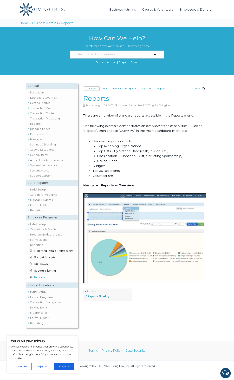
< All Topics (92, 88)
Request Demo (128, 62)
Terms (93, 350)
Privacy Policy (111, 350)
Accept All (64, 366)
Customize (21, 366)
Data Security (135, 350)
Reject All (42, 366)
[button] (225, 373)
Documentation (106, 62)
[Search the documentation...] (112, 54)
